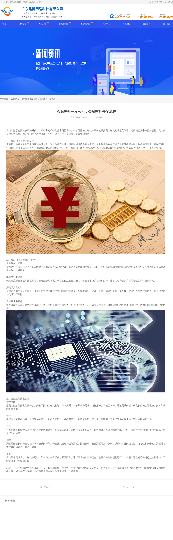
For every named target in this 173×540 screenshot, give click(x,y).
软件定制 (22, 24)
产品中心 (106, 24)
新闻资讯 (15, 99)
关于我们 (167, 24)
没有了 (47, 487)
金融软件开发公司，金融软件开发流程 (38, 99)
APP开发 (42, 24)
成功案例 (146, 24)
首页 (4, 24)
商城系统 (126, 24)
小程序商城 (63, 24)
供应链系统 (85, 24)
